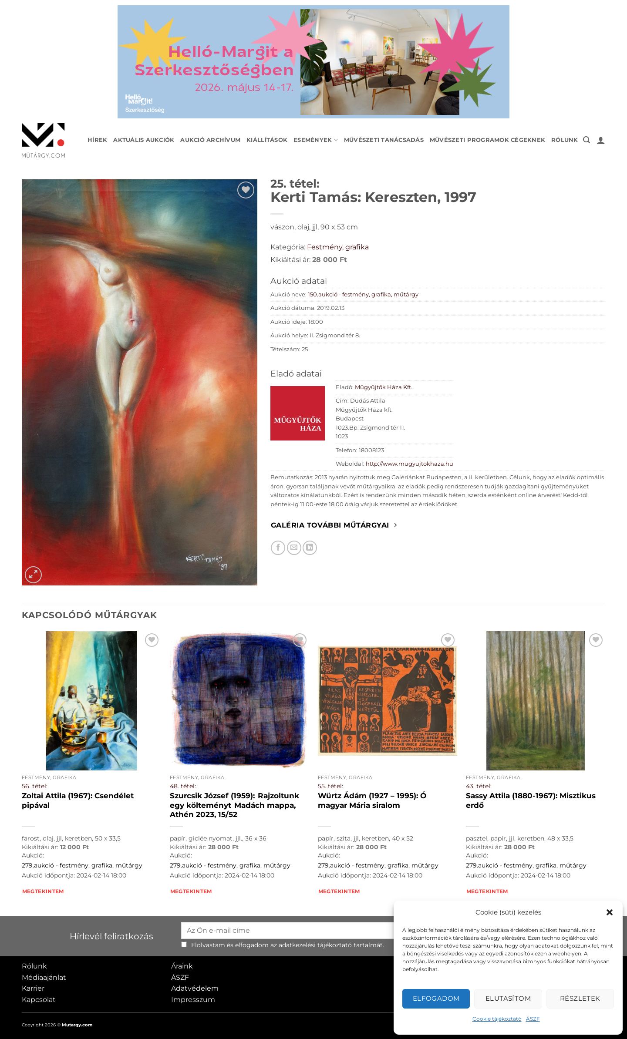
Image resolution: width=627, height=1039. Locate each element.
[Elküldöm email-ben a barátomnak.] (294, 548)
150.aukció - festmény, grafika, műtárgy (363, 294)
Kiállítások (266, 140)
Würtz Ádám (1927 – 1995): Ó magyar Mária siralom (372, 800)
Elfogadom (436, 998)
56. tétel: (34, 786)
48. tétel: (183, 786)
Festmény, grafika (338, 247)
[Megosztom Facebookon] (278, 548)
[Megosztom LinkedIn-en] (310, 548)
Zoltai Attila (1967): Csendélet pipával (78, 800)
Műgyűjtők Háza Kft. (383, 387)
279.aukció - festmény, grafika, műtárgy (82, 865)
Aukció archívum (210, 140)
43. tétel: (479, 786)
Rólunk (564, 140)
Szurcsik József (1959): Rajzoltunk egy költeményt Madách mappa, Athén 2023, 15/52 (234, 805)
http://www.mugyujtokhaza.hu (409, 464)
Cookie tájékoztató (497, 1018)
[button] (609, 912)
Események (315, 140)
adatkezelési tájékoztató (315, 945)
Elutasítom (508, 998)
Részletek (580, 998)
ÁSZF (533, 1018)
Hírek (97, 140)
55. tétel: (330, 786)
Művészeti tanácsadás (384, 140)
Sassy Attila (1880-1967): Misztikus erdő (531, 800)
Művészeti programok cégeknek (487, 140)
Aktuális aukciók (143, 140)
